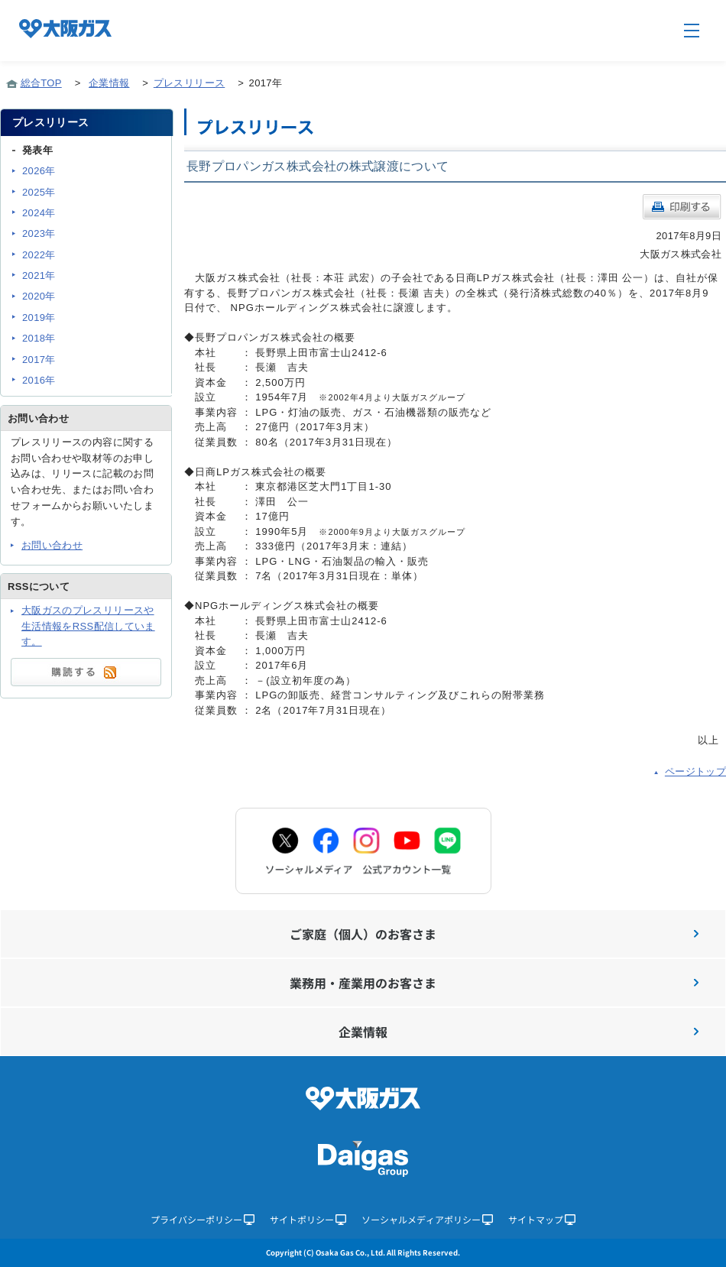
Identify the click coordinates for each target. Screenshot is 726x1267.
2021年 (39, 275)
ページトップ (695, 771)
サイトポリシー (308, 1219)
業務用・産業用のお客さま (494, 983)
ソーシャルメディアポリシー (427, 1219)
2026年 (39, 171)
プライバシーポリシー (202, 1219)
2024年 (39, 213)
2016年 (39, 380)
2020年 (39, 296)
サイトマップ (541, 1219)
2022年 (39, 255)
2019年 (39, 317)
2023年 (39, 233)
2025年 (39, 192)
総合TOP (41, 83)
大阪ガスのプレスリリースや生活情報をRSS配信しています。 (88, 626)
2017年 (39, 359)
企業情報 (109, 83)
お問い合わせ (52, 545)
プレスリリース (189, 83)
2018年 (39, 338)
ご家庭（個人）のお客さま (494, 934)
